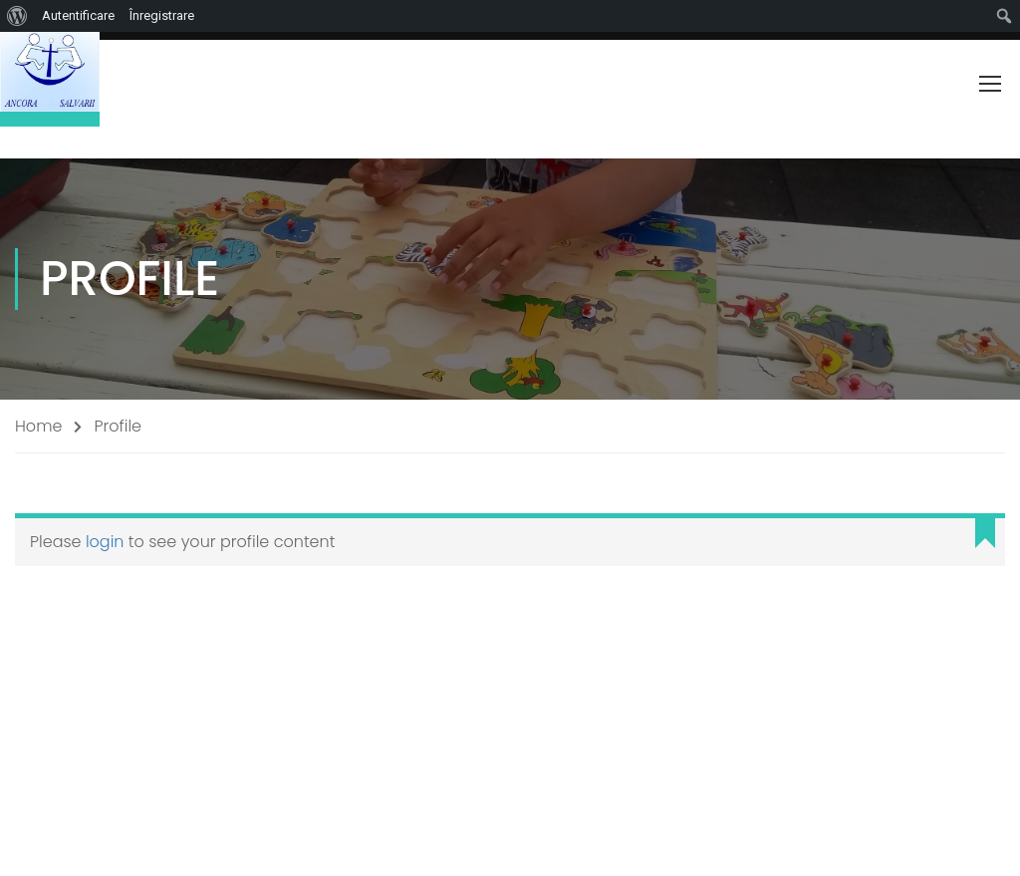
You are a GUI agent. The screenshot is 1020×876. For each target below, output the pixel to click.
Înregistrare (161, 15)
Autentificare (78, 15)
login (105, 541)
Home (38, 426)
